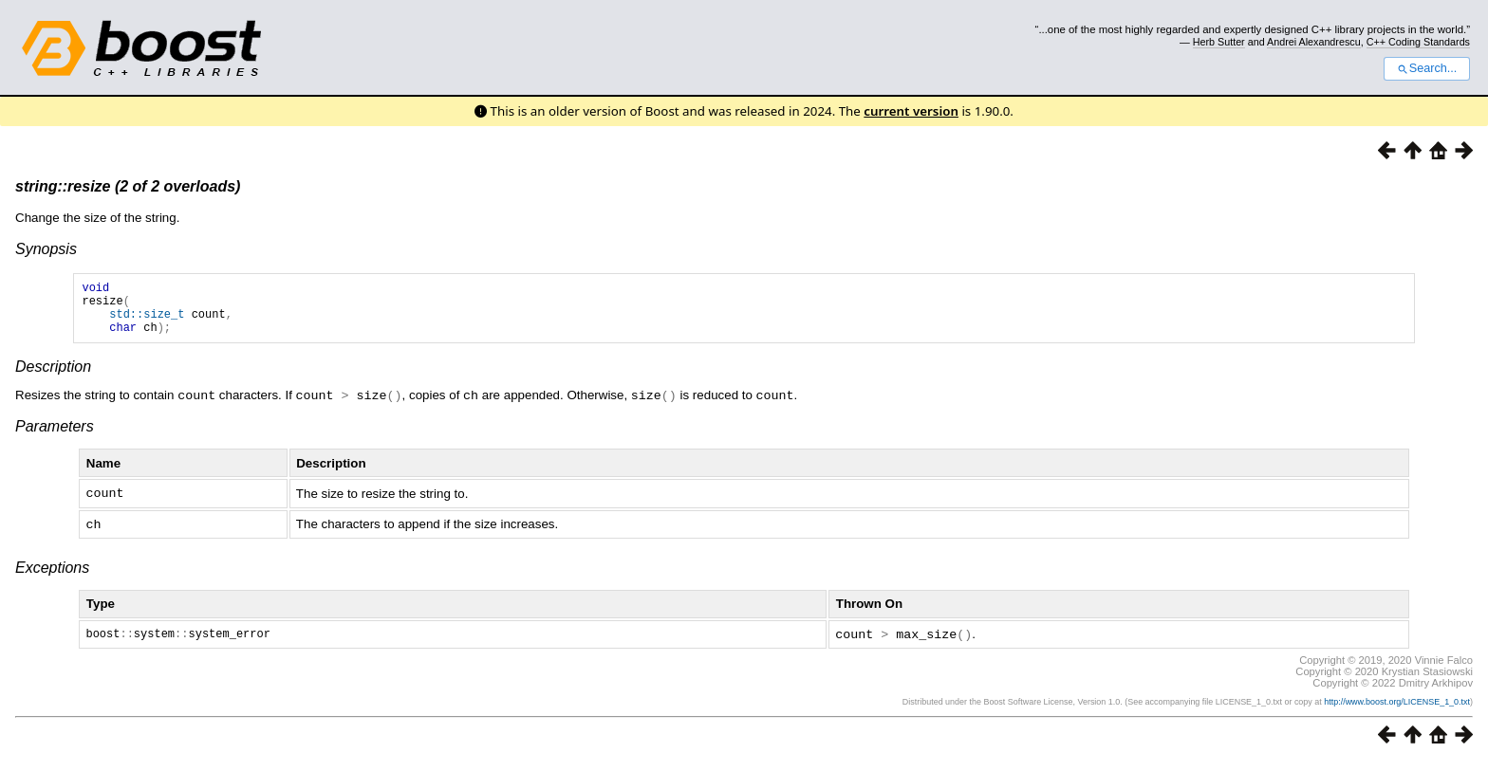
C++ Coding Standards (1418, 41)
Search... (1427, 68)
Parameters (54, 437)
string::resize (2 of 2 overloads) (127, 186)
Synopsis (46, 249)
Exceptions (52, 576)
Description (53, 378)
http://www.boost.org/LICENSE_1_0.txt (1397, 711)
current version (911, 110)
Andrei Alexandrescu (1314, 41)
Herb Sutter (1219, 41)
